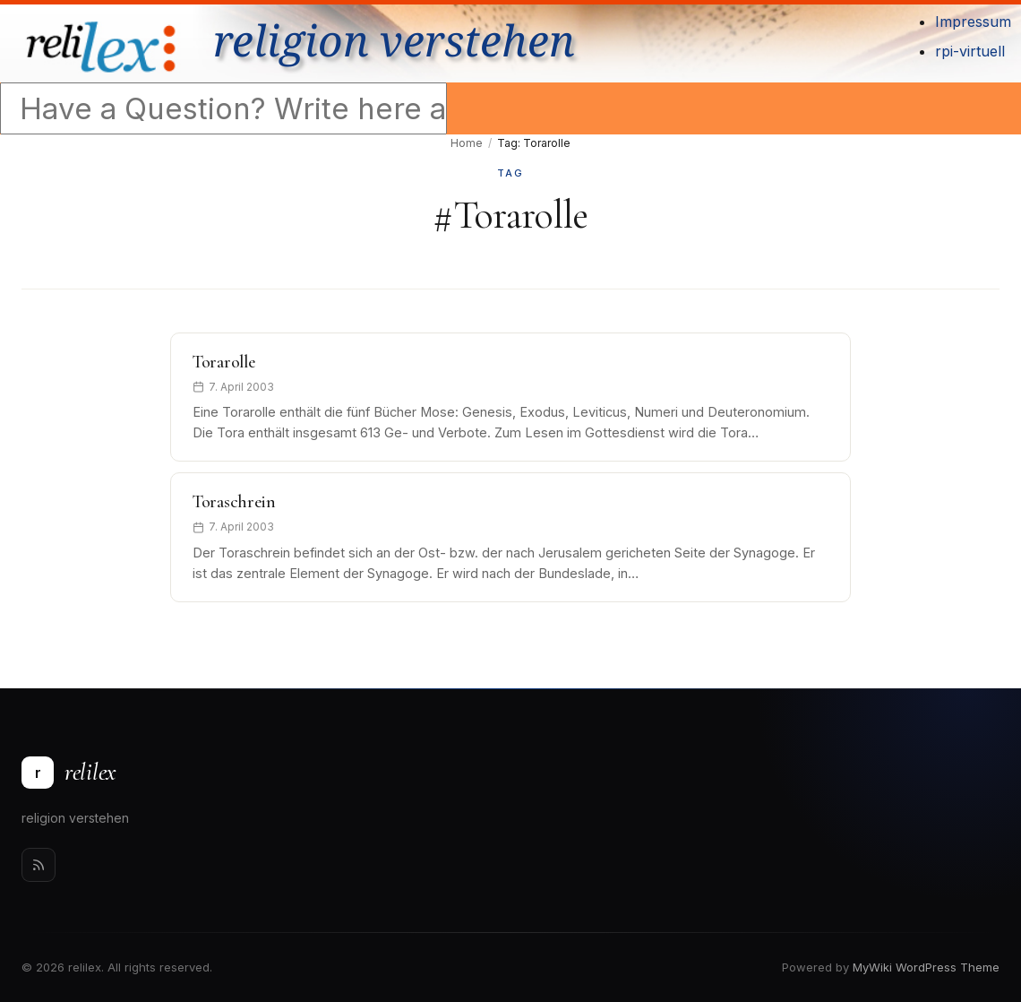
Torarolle (223, 362)
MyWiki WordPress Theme (926, 967)
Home (466, 143)
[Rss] (38, 865)
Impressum (973, 21)
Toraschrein (234, 502)
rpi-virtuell (970, 51)
